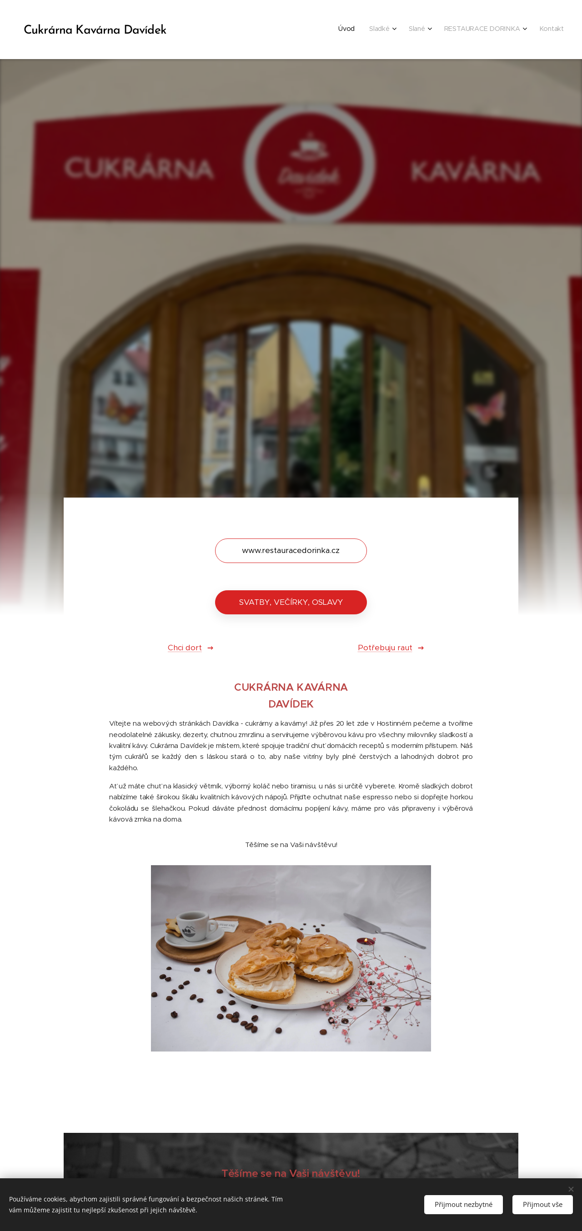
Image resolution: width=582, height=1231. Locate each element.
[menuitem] (494, 29)
